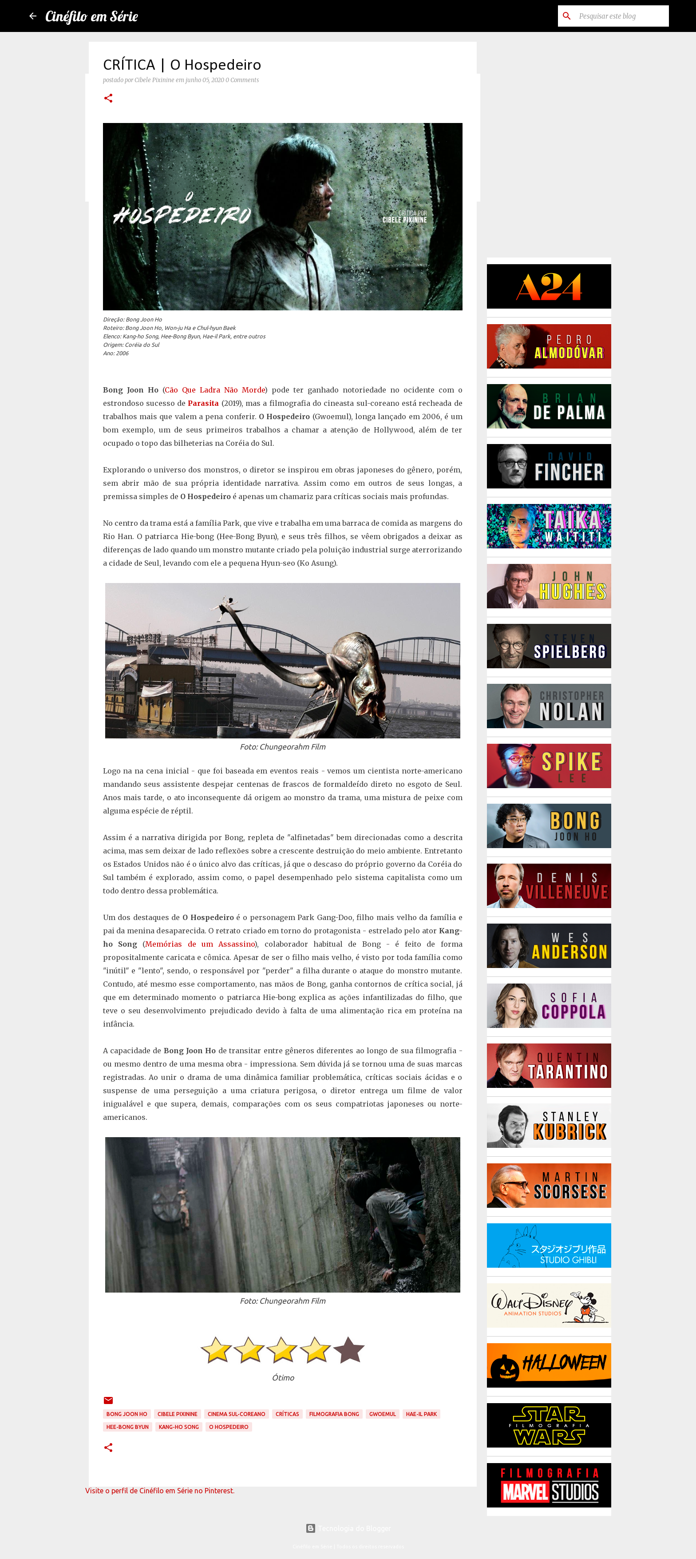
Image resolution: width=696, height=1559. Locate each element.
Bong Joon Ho (127, 1414)
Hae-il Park (421, 1414)
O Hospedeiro (229, 1427)
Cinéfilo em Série (91, 16)
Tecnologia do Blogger (348, 1528)
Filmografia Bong (334, 1414)
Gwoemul (382, 1414)
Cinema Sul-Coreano (236, 1414)
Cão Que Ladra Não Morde (215, 389)
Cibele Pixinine (178, 1414)
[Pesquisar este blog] (622, 16)
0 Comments (242, 80)
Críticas (287, 1414)
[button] (108, 99)
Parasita (203, 403)
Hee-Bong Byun (128, 1427)
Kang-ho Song (179, 1427)
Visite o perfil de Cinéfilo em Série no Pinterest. (159, 1491)
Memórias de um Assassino (199, 944)
